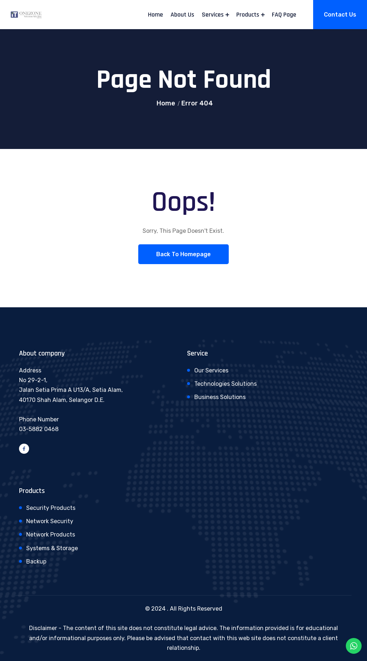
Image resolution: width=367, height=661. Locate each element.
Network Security (49, 521)
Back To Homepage (183, 254)
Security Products (50, 507)
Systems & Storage (52, 548)
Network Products (50, 534)
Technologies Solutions (225, 383)
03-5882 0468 (39, 429)
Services (213, 14)
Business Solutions (220, 397)
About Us (182, 14)
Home (155, 14)
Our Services (211, 370)
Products (247, 14)
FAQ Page (284, 14)
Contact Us (340, 14)
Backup (36, 561)
